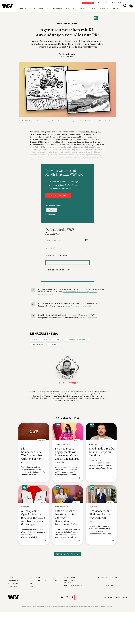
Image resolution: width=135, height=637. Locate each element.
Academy (81, 8)
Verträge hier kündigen (71, 581)
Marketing (43, 8)
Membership (37, 344)
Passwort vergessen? (57, 255)
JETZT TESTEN (58, 195)
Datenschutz (36, 577)
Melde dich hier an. (90, 317)
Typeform (52, 210)
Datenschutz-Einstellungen (44, 580)
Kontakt (12, 577)
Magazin (104, 8)
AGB (32, 583)
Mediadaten (70, 577)
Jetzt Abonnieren (112, 585)
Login (67, 262)
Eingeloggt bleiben (59, 270)
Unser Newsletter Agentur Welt (78, 306)
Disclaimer (13, 583)
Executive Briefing (26, 8)
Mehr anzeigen (67, 554)
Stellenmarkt (102, 2)
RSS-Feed (34, 587)
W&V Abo (88, 2)
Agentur (56, 340)
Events (92, 8)
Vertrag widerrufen (74, 585)
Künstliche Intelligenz (77, 340)
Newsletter (116, 2)
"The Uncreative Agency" (91, 132)
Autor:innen (14, 587)
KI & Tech (70, 8)
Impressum (13, 580)
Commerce (57, 8)
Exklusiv (115, 8)
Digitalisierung (40, 340)
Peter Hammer (69, 54)
